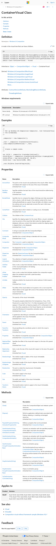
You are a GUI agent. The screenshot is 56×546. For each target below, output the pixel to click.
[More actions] (52, 6)
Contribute (34, 540)
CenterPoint (5, 210)
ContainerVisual (28, 215)
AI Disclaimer (5, 540)
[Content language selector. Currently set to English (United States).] (10, 536)
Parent (4, 322)
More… (10, 85)
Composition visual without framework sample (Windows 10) (25, 514)
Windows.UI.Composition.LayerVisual (20, 77)
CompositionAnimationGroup (31, 451)
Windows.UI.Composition (14, 7)
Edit (52, 46)
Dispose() (5, 413)
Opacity (4, 297)
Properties (6, 26)
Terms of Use (24, 543)
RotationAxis (6, 368)
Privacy (41, 540)
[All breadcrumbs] (3, 6)
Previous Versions (17, 540)
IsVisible (4, 280)
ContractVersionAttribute (17, 90)
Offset (4, 288)
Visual (34, 66)
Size (3, 379)
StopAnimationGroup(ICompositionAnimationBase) (11, 471)
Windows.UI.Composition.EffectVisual (20, 71)
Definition (6, 21)
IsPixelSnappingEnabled (5, 274)
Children (4, 215)
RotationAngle (6, 357)
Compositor (5, 242)
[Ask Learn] (44, 6)
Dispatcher (5, 248)
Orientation (5, 315)
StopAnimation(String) (9, 461)
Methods (5, 29)
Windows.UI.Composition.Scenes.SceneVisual (23, 82)
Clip (3, 219)
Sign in (52, 2)
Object (12, 66)
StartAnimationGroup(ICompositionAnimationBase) (11, 446)
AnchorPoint (6, 183)
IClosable (8, 512)
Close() (4, 405)
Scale (4, 374)
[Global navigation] (2, 2)
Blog (25, 540)
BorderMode (6, 198)
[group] (28, 58)
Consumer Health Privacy (9, 543)
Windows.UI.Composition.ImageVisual (20, 74)
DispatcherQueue (23, 253)
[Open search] (48, 2)
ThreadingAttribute (15, 93)
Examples (5, 24)
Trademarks (33, 543)
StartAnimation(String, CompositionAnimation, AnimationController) (9, 430)
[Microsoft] (28, 2)
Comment (5, 231)
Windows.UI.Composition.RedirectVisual (21, 79)
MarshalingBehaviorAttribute (36, 90)
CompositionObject (23, 66)
